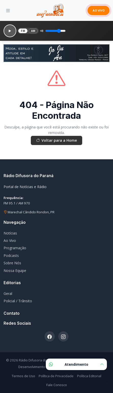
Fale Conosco (56, 385)
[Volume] (55, 31)
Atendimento (76, 364)
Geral (8, 293)
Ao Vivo (10, 240)
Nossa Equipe (15, 270)
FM (23, 31)
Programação (15, 247)
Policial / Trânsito (18, 300)
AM (33, 31)
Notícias (10, 233)
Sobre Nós (12, 262)
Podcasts (11, 255)
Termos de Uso (23, 376)
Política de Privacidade (56, 376)
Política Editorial (89, 376)
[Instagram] (63, 336)
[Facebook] (50, 336)
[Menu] (8, 10)
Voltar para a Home (56, 140)
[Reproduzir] (10, 30)
